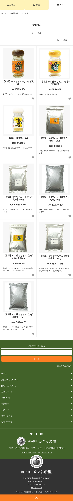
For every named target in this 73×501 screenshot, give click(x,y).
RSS (33, 448)
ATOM (40, 448)
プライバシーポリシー (28, 453)
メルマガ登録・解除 (22, 448)
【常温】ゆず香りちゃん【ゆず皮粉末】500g (54, 257)
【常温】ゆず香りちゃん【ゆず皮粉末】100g (18, 256)
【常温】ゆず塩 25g (18, 138)
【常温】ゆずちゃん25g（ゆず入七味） (18, 82)
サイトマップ (36, 488)
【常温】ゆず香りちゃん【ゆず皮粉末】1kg (18, 315)
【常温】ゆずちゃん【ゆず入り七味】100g (54, 139)
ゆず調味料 (14, 13)
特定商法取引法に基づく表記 (54, 448)
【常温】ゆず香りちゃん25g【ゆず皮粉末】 (54, 83)
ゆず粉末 (25, 13)
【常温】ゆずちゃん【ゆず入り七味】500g (18, 198)
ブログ (11, 448)
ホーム (3, 13)
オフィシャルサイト (45, 453)
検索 (36, 4)
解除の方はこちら (64, 366)
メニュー (12, 4)
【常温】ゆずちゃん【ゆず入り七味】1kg (54, 198)
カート (60, 5)
